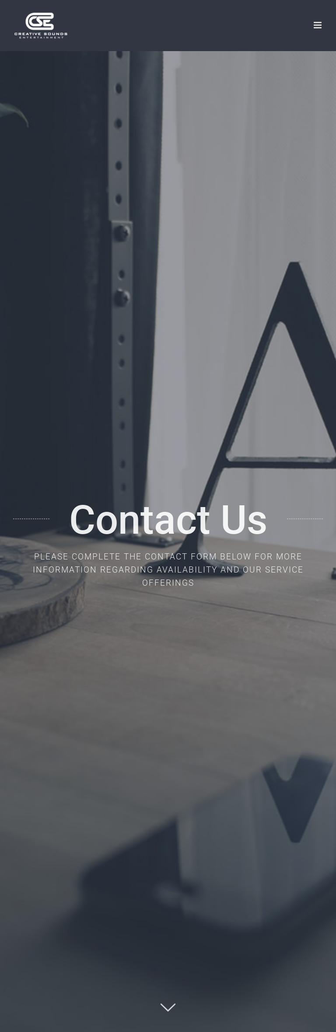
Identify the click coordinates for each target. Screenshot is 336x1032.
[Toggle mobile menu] (318, 25)
